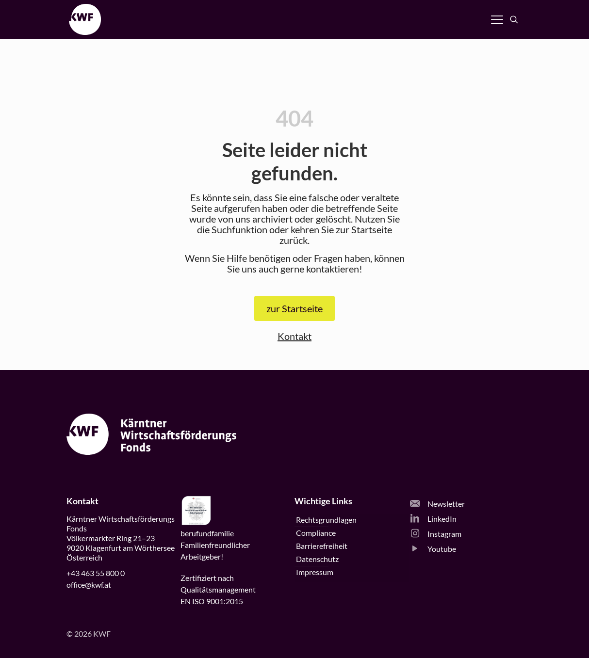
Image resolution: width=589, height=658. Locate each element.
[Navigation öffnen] (497, 19)
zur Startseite (294, 308)
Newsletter (437, 503)
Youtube (433, 548)
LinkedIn (433, 518)
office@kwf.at (88, 584)
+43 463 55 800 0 (95, 573)
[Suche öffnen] (514, 20)
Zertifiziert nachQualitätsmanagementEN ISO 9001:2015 (218, 589)
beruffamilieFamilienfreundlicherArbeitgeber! (215, 545)
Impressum (314, 572)
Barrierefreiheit (321, 545)
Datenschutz (317, 558)
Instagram (435, 533)
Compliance (316, 532)
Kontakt (294, 336)
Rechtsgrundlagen (326, 519)
